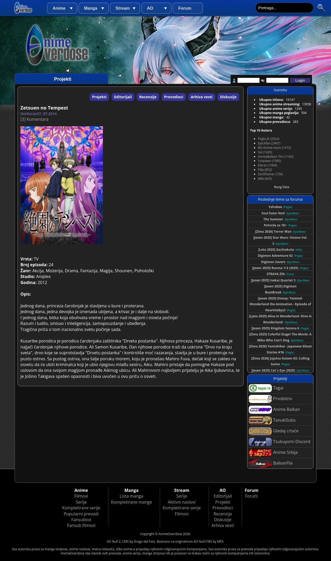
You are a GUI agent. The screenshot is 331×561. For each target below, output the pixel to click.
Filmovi (81, 496)
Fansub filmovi (81, 525)
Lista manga (131, 496)
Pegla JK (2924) (268, 139)
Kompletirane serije (81, 508)
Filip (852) (265, 169)
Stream (122, 8)
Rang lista (281, 187)
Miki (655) (265, 178)
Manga (90, 8)
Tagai (266, 388)
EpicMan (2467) (269, 143)
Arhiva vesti (202, 96)
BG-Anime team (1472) (274, 147)
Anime (59, 8)
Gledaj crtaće (274, 431)
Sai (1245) (265, 152)
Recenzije (148, 96)
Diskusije (228, 96)
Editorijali (123, 96)
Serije (81, 502)
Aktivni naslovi (182, 502)
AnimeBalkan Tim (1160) (275, 156)
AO (150, 8)
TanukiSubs (272, 420)
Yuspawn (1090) (269, 161)
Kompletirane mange (131, 502)
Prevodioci (173, 96)
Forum (184, 8)
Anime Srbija (273, 453)
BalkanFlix (271, 463)
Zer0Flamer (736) (270, 174)
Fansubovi (81, 519)
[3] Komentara (34, 119)
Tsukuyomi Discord (279, 442)
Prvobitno (270, 399)
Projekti (99, 96)
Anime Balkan (274, 410)
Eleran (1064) (267, 165)
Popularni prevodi (81, 514)
